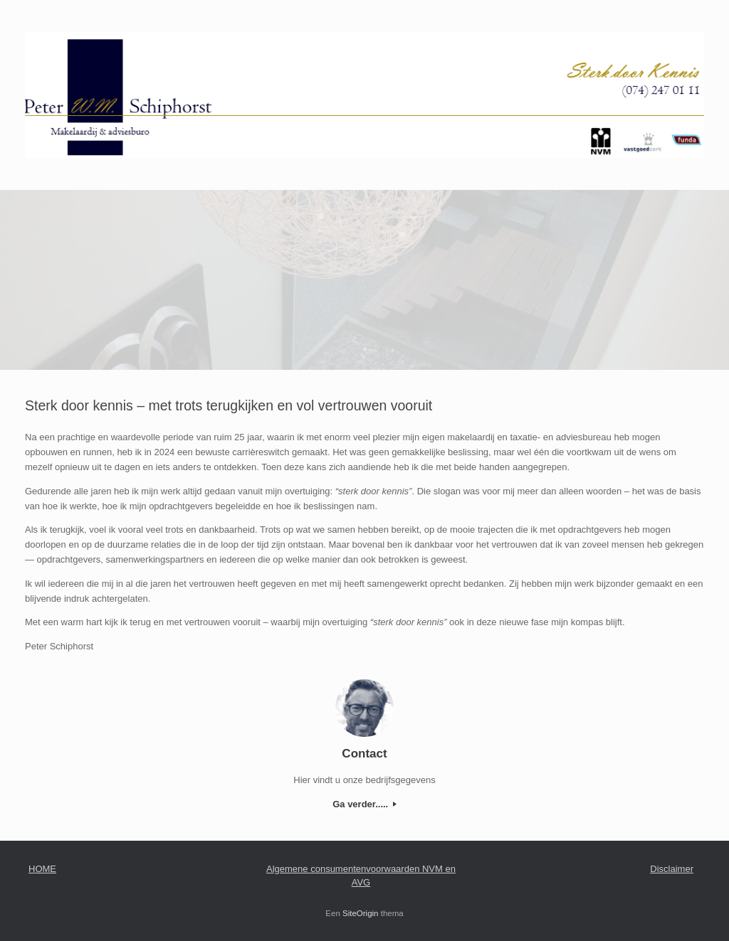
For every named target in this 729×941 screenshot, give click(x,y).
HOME (42, 868)
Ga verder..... (364, 804)
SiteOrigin (360, 913)
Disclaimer (671, 868)
